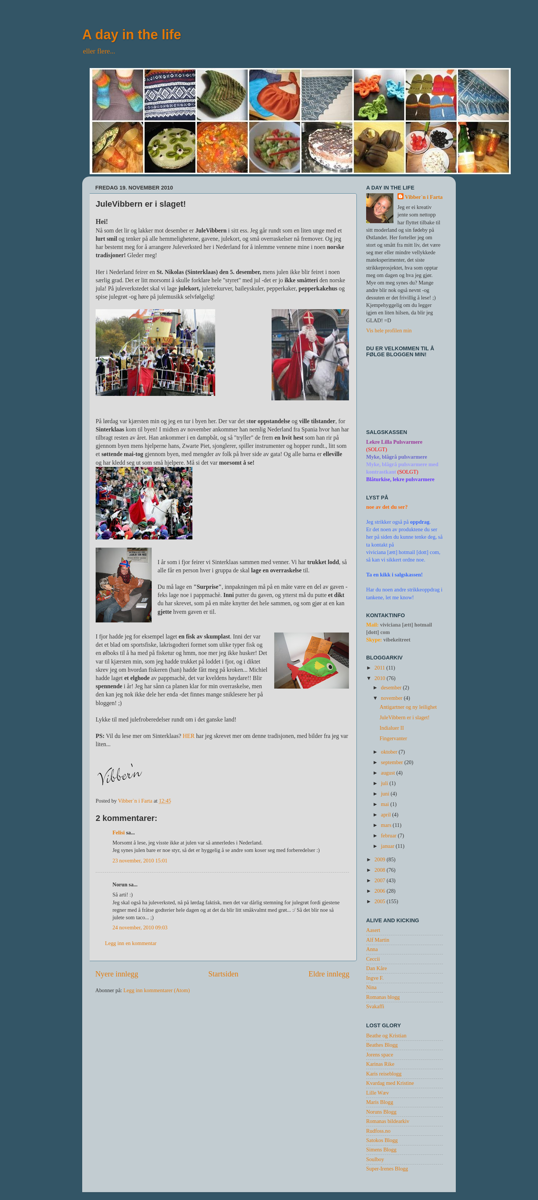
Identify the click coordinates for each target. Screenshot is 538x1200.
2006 (380, 891)
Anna (372, 949)
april (386, 815)
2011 (380, 668)
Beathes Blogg (382, 1045)
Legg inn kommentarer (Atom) (156, 990)
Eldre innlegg (329, 974)
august (388, 773)
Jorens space (379, 1055)
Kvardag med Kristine (390, 1083)
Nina (371, 987)
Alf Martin (377, 940)
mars (387, 825)
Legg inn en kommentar (131, 943)
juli (385, 783)
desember (392, 687)
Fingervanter (393, 738)
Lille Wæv (377, 1093)
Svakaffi (375, 1006)
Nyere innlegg (116, 974)
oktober (390, 752)
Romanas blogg (383, 997)
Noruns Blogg (381, 1112)
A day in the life (131, 34)
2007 (380, 880)
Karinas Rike (380, 1064)
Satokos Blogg (382, 1140)
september (393, 762)
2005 (380, 901)
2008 (380, 870)
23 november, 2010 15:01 (139, 861)
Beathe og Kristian (386, 1036)
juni (386, 794)
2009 (380, 859)
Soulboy (375, 1159)
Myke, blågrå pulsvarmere (396, 457)
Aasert (373, 930)
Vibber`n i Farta (424, 197)
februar (389, 836)
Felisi (118, 833)
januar (388, 846)
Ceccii (373, 959)
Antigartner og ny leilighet (408, 707)
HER (189, 736)
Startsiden (223, 974)
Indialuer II (392, 728)
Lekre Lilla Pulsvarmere (394, 442)
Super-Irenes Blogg (387, 1169)
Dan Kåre (376, 968)
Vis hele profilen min (389, 330)
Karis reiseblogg (384, 1074)
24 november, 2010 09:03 (139, 927)
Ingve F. (375, 978)
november (392, 698)
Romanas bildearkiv (387, 1121)
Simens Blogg (381, 1150)
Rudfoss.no (378, 1131)
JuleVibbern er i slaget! (405, 717)
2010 (380, 678)
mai (385, 804)
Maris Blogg (379, 1102)
